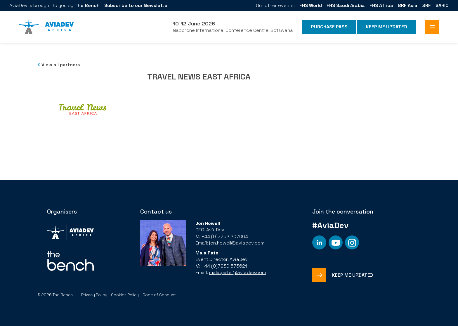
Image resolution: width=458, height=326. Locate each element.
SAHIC (442, 5)
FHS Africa (381, 5)
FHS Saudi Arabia (346, 5)
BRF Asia (407, 5)
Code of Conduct (159, 294)
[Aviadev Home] (46, 27)
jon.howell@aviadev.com (236, 243)
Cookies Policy (125, 294)
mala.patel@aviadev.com (237, 272)
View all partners (60, 65)
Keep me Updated (386, 27)
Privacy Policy (94, 294)
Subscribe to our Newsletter (136, 5)
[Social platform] (319, 242)
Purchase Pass (329, 27)
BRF (426, 5)
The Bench (87, 5)
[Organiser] (70, 233)
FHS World (310, 5)
